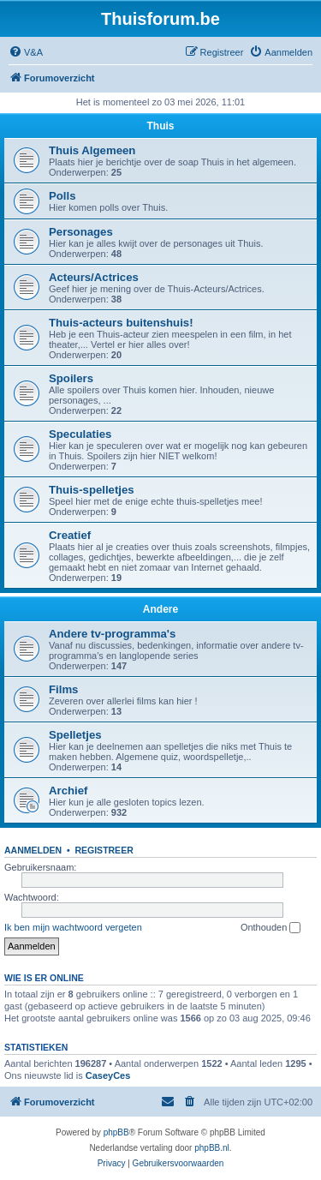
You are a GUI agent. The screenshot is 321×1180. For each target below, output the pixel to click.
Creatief (70, 535)
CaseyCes (108, 1075)
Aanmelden (33, 850)
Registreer (103, 850)
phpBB (116, 1132)
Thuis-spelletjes (91, 489)
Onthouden (271, 928)
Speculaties (80, 434)
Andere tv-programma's (112, 633)
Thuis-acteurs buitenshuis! (121, 322)
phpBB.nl (211, 1148)
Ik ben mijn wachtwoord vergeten (73, 927)
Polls (62, 195)
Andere (160, 609)
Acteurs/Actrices (94, 277)
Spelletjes (75, 734)
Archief (68, 790)
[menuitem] (26, 52)
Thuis (161, 126)
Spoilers (71, 378)
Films (63, 689)
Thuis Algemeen (92, 150)
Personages (81, 231)
